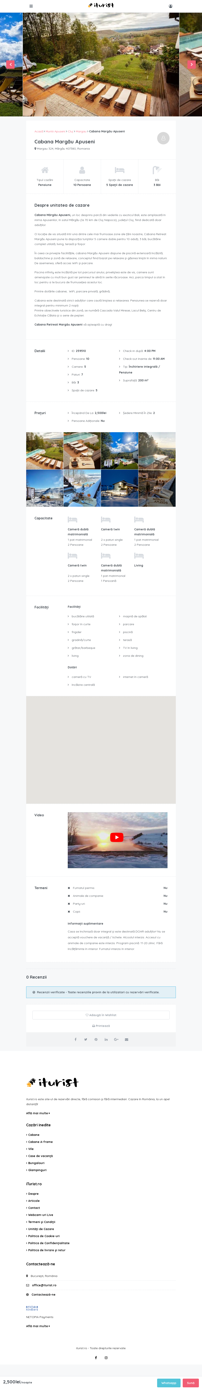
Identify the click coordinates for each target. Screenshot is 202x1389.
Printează (101, 1026)
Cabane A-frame (40, 1142)
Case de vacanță (40, 1156)
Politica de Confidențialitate (49, 1243)
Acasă (38, 131)
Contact (34, 1208)
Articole (34, 1201)
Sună (191, 1383)
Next (191, 64)
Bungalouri (36, 1163)
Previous (10, 64)
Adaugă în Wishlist (101, 1015)
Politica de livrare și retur (46, 1250)
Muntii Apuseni (55, 131)
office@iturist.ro (44, 1285)
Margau (81, 131)
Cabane (33, 1135)
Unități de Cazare (41, 1229)
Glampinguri (37, 1170)
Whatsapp (168, 1383)
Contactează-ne (43, 1294)
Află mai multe (38, 1113)
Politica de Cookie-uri (44, 1236)
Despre (33, 1194)
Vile (31, 1149)
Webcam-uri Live (40, 1215)
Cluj (70, 131)
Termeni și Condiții (41, 1222)
